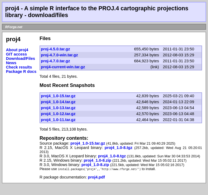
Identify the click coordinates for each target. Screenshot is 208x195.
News (11, 63)
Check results (19, 67)
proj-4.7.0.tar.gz (55, 61)
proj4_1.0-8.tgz (119, 147)
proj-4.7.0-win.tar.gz (59, 55)
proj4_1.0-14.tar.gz (58, 102)
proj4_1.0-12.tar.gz (58, 114)
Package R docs (21, 71)
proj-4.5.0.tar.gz (55, 49)
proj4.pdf (96, 177)
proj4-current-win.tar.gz (63, 67)
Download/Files (20, 58)
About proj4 (17, 50)
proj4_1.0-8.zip (98, 160)
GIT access (16, 54)
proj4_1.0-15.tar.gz (58, 96)
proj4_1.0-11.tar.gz (58, 120)
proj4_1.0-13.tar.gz (58, 108)
